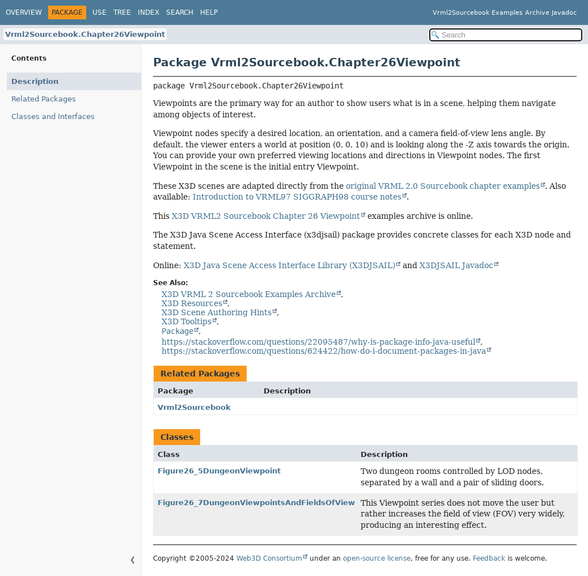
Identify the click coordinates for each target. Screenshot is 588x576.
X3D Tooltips (186, 321)
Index (148, 12)
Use (99, 12)
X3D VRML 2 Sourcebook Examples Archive (249, 294)
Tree (122, 12)
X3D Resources (192, 303)
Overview (24, 12)
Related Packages (43, 99)
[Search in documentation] (505, 34)
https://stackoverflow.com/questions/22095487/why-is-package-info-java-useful (318, 341)
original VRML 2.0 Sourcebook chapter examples (443, 185)
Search (179, 12)
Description (34, 81)
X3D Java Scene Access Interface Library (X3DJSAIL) (289, 265)
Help (209, 12)
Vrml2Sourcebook (194, 407)
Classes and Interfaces (53, 116)
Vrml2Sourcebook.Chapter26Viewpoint (85, 34)
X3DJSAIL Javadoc (456, 265)
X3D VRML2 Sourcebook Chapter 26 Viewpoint (266, 216)
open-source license (377, 558)
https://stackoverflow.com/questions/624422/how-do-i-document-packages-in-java (324, 350)
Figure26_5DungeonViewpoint (219, 471)
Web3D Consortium (269, 558)
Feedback (489, 558)
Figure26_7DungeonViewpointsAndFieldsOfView (256, 502)
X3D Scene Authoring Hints (217, 312)
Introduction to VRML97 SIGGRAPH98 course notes (297, 196)
